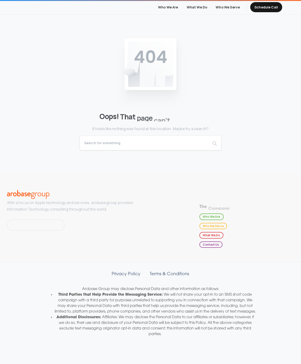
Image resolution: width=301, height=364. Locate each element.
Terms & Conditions (169, 274)
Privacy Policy (126, 274)
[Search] (144, 143)
